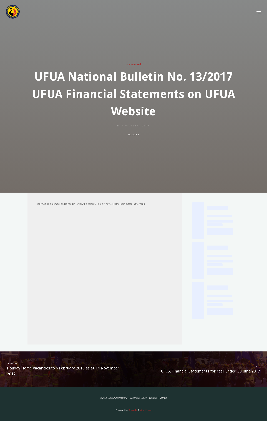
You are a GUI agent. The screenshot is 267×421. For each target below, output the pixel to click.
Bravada (132, 410)
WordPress (145, 410)
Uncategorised (133, 64)
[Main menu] (258, 11)
